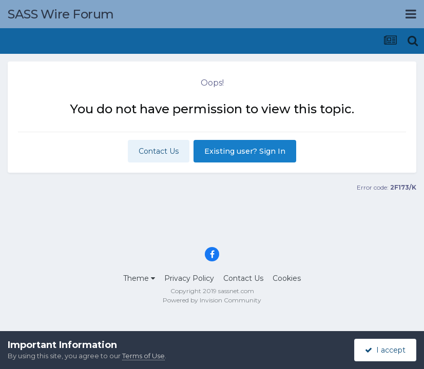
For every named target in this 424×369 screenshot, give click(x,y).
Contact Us (159, 151)
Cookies (287, 278)
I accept (385, 350)
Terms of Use (143, 356)
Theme (139, 278)
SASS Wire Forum (61, 14)
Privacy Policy (189, 278)
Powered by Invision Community (212, 300)
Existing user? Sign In (244, 151)
